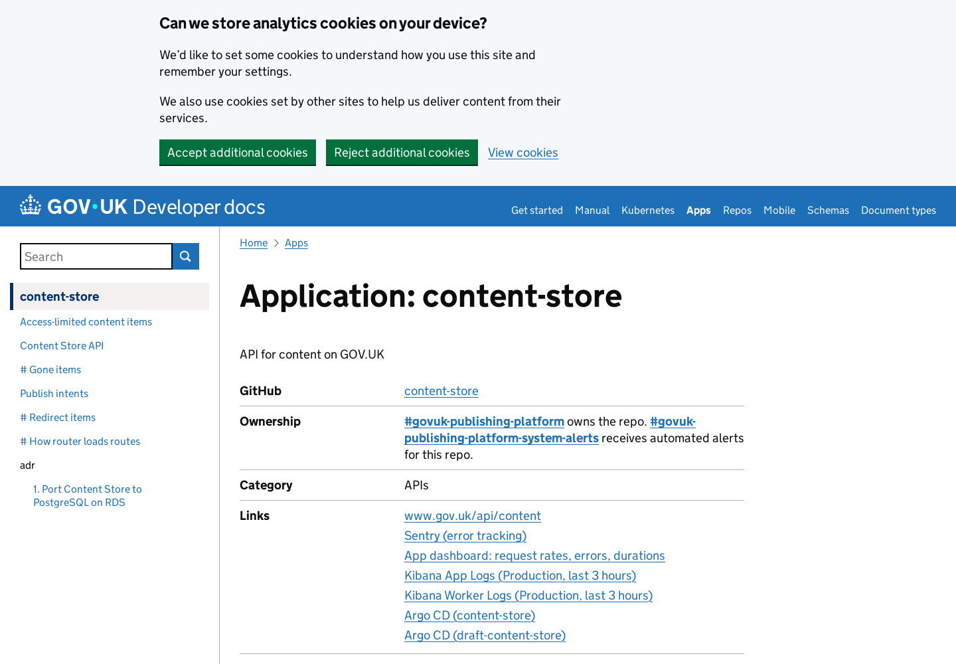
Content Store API (62, 345)
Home (254, 242)
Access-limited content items (86, 321)
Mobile (779, 210)
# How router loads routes (80, 441)
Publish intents (54, 393)
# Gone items (50, 369)
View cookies (523, 152)
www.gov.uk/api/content (472, 515)
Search (186, 256)
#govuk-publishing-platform (484, 421)
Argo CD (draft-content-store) (485, 635)
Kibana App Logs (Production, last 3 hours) (520, 575)
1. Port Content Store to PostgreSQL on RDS (87, 496)
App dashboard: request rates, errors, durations (534, 555)
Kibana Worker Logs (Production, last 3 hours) (528, 595)
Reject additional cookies (402, 152)
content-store (59, 296)
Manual (592, 210)
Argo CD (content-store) (469, 615)
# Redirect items (58, 417)
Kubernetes (648, 210)
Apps (698, 210)
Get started (537, 210)
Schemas (828, 210)
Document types (898, 210)
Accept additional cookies (237, 152)
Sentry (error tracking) (465, 535)
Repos (737, 210)
